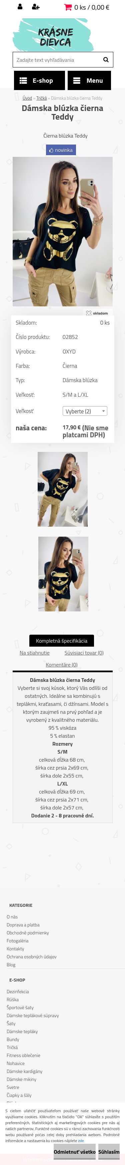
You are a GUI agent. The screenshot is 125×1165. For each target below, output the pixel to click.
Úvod (27, 98)
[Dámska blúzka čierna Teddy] (63, 159)
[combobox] (84, 411)
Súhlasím (109, 1152)
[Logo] (58, 35)
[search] (106, 59)
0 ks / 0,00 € (91, 7)
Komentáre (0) (61, 665)
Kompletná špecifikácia (61, 641)
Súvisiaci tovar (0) (84, 653)
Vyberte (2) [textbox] (78, 411)
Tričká (41, 98)
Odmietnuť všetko (75, 1152)
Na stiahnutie (35, 653)
